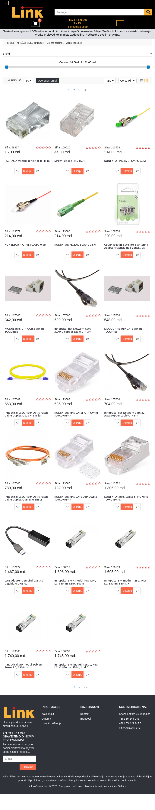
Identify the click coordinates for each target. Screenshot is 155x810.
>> (85, 90)
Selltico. (122, 802)
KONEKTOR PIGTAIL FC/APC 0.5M (125, 162)
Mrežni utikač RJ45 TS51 (70, 162)
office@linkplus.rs (129, 744)
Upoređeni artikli (47, 80)
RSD (109, 80)
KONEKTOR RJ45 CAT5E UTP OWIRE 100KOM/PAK (77, 422)
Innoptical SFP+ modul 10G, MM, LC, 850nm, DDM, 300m (76, 594)
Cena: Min (127, 80)
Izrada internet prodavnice (100, 802)
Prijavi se (27, 783)
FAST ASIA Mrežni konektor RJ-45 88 (26, 163)
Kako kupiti (48, 730)
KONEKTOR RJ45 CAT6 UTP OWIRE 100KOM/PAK (76, 508)
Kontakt (84, 730)
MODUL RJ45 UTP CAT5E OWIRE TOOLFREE (25, 336)
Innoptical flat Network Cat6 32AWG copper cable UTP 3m (73, 336)
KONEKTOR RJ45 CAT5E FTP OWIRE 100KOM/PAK (126, 508)
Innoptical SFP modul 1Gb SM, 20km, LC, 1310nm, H (24, 681)
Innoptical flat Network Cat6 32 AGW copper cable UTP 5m (125, 422)
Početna (10, 43)
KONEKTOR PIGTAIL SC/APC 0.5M (76, 248)
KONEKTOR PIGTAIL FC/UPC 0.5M (26, 248)
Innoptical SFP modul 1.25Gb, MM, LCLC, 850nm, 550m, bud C (77, 681)
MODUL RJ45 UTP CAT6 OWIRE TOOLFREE (124, 336)
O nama (46, 734)
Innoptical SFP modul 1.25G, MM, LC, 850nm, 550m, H (126, 594)
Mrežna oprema (54, 43)
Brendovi (85, 734)
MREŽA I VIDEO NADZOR (30, 43)
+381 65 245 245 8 (130, 739)
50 (28, 80)
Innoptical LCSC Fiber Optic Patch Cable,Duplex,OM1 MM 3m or (26, 508)
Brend (77, 53)
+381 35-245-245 (129, 734)
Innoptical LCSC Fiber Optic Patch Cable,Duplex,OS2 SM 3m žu (26, 422)
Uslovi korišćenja (51, 739)
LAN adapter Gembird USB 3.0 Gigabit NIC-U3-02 (24, 594)
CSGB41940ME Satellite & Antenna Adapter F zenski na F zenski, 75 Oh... (127, 251)
